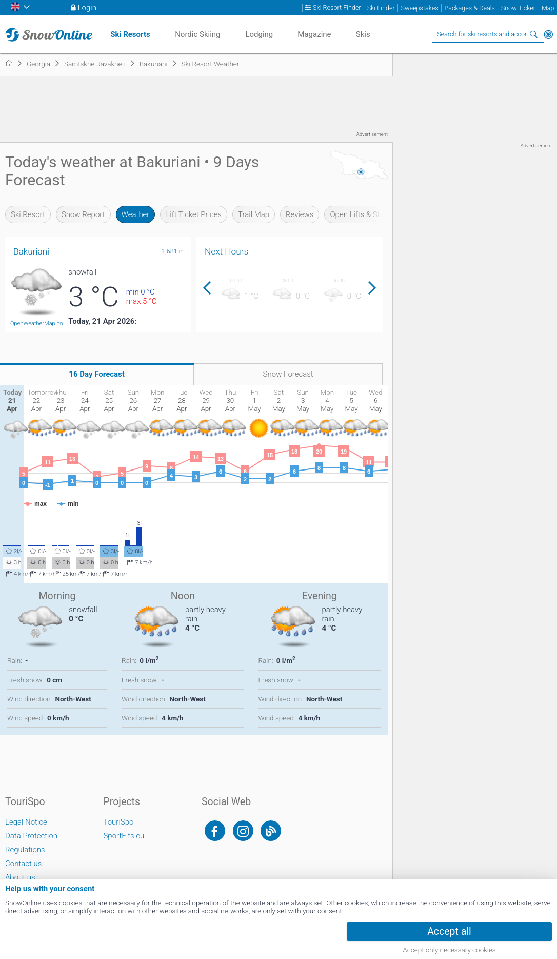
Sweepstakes (420, 8)
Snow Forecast (288, 374)
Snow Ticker (518, 8)
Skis (363, 34)
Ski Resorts (130, 34)
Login (87, 7)
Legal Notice (26, 822)
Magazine (314, 34)
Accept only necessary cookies (449, 950)
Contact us (23, 863)
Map (548, 8)
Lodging (259, 34)
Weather (136, 214)
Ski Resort (28, 214)
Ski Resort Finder (337, 7)
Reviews (299, 214)
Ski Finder (381, 8)
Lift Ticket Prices (194, 214)
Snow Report (83, 214)
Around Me (548, 34)
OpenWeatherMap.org (37, 323)
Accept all (449, 931)
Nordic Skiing (197, 34)
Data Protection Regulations (31, 842)
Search (534, 34)
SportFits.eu (123, 835)
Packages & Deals (470, 8)
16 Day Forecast (97, 374)
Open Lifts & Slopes (362, 214)
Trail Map (253, 214)
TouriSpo (118, 822)
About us (20, 877)
